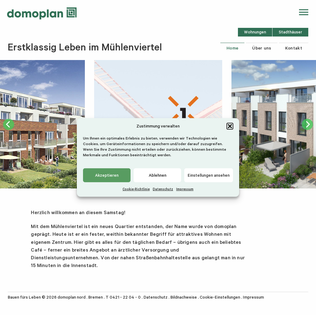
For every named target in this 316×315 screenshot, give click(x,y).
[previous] (8, 124)
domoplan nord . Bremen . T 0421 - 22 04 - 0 (99, 297)
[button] (230, 126)
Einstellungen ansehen (209, 175)
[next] (307, 124)
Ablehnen (157, 175)
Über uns (261, 47)
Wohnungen (255, 32)
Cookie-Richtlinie (136, 189)
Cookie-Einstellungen (220, 297)
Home (232, 47)
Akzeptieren (106, 175)
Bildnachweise (183, 297)
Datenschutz (163, 189)
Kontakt (293, 47)
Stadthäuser (290, 32)
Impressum (184, 189)
